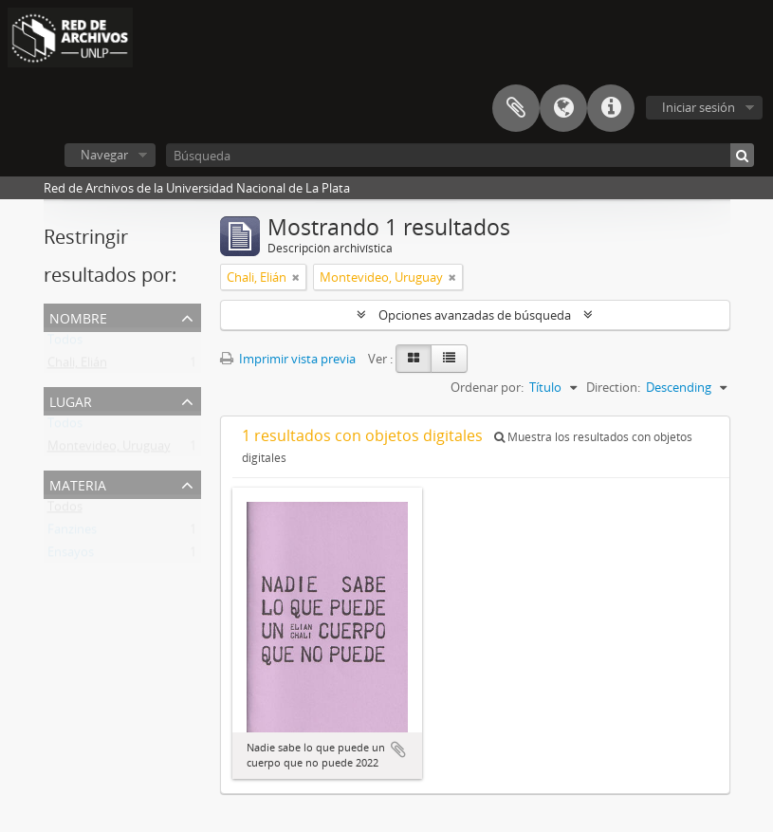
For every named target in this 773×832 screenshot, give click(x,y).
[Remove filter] (296, 277)
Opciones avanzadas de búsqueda (475, 315)
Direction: (613, 387)
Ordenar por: (487, 387)
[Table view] (449, 358)
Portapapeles (516, 108)
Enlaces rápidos (611, 108)
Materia (77, 483)
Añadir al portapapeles (398, 749)
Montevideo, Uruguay (109, 449)
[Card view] (414, 358)
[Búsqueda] (460, 155)
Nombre (78, 316)
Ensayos (70, 555)
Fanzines (72, 533)
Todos (65, 343)
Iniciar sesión (698, 107)
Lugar (70, 400)
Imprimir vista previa (288, 358)
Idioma (563, 108)
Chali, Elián (77, 366)
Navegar (104, 154)
